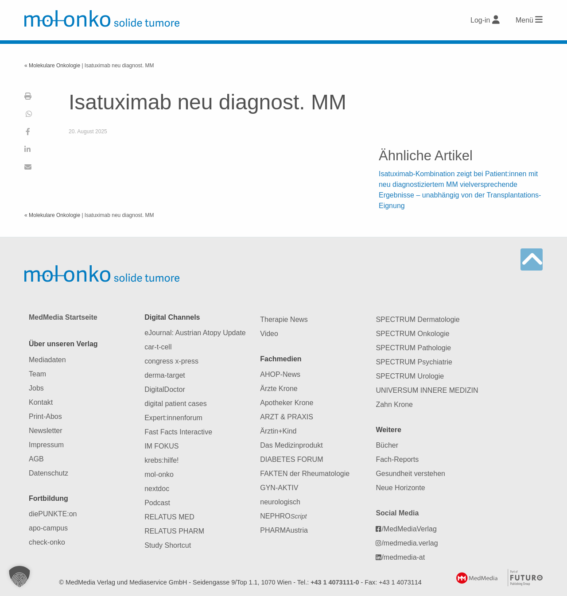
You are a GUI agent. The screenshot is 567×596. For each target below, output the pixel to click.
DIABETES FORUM (291, 459)
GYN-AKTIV (279, 488)
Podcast (157, 503)
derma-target (164, 375)
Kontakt (41, 402)
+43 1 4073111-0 (335, 582)
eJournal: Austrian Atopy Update (195, 333)
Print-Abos (45, 416)
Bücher (387, 445)
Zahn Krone (394, 404)
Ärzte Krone (278, 388)
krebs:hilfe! (161, 460)
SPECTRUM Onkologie (412, 333)
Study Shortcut (167, 545)
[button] (19, 576)
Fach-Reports (397, 459)
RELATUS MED (169, 517)
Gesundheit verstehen (410, 473)
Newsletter (45, 430)
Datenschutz (48, 473)
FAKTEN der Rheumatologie (305, 473)
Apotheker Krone (286, 402)
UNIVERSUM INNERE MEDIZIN (427, 390)
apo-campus (48, 528)
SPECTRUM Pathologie (413, 348)
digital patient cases (175, 403)
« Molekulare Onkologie (53, 65)
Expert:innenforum (173, 418)
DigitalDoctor (164, 389)
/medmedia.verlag (407, 543)
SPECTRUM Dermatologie (417, 319)
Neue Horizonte (400, 488)
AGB (36, 459)
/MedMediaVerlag (406, 529)
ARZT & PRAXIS (286, 417)
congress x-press (171, 361)
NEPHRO (283, 516)
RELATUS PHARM (174, 531)
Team (37, 374)
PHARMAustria (284, 530)
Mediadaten (47, 360)
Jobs (36, 388)
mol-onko (159, 474)
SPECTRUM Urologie (410, 376)
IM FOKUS (161, 446)
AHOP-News (280, 374)
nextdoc (156, 488)
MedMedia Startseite (63, 317)
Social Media (397, 513)
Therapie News (284, 319)
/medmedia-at (400, 557)
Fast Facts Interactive (178, 432)
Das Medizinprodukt (291, 445)
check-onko (47, 542)
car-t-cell (157, 347)
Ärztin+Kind (278, 431)
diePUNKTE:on (53, 514)
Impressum (46, 445)
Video (269, 333)
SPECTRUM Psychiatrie (414, 362)
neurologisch (280, 502)
